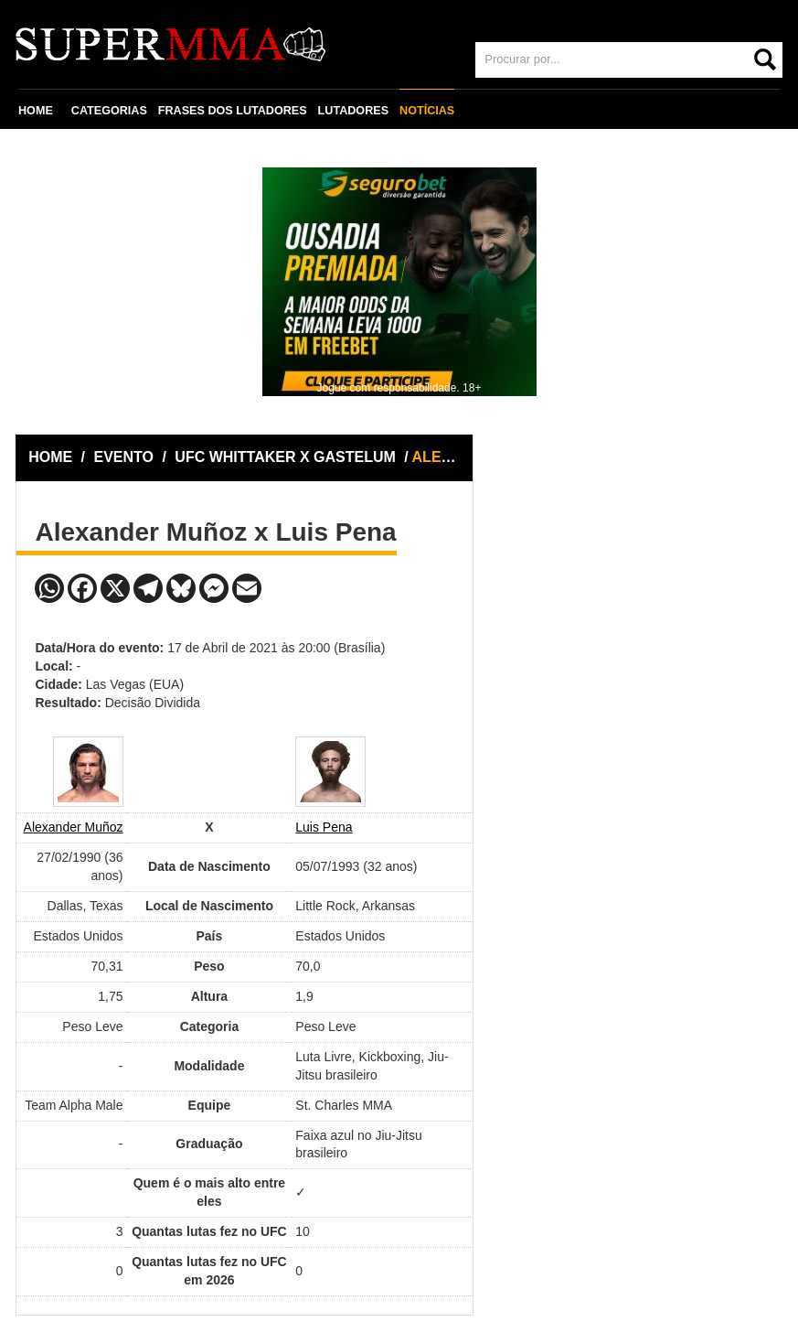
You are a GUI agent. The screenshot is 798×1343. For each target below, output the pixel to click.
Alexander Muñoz (73, 827)
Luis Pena (323, 827)
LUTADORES (353, 110)
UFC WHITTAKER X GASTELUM (287, 457)
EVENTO (124, 457)
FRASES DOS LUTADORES (232, 110)
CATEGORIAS (109, 110)
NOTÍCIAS (426, 110)
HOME (35, 110)
